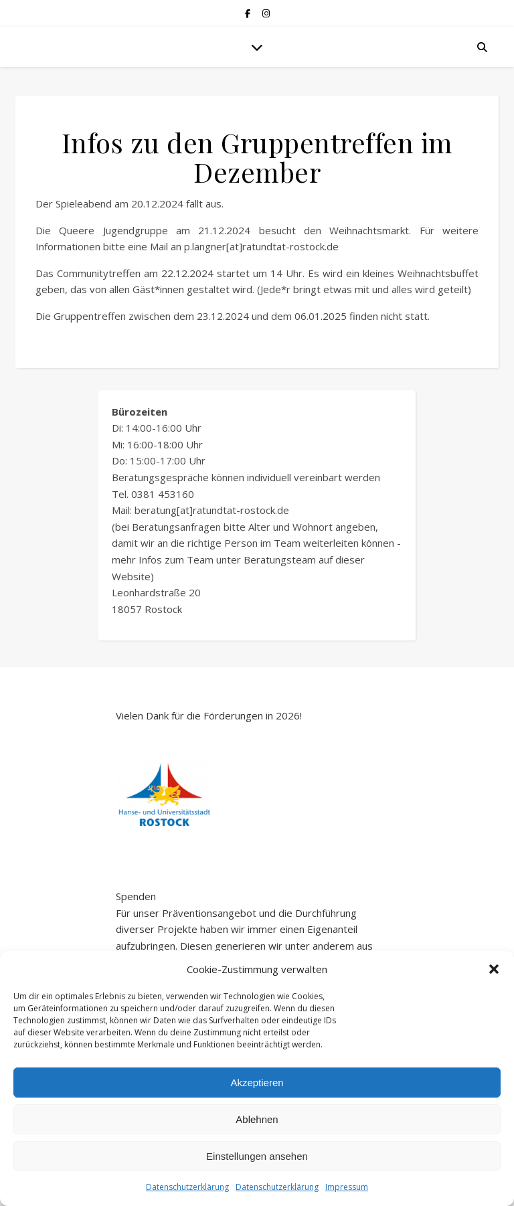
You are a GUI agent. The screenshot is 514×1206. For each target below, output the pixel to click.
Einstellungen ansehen (257, 1156)
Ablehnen (257, 1119)
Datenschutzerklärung (187, 1187)
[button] (494, 969)
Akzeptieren (256, 1082)
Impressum (346, 1187)
